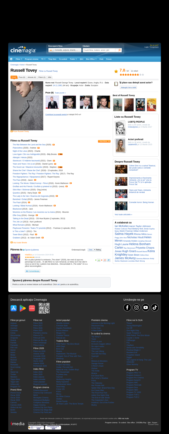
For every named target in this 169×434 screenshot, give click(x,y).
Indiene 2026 (38, 363)
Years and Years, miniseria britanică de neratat (140, 191)
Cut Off (129, 328)
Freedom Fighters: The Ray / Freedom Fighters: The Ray (36, 174)
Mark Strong (140, 261)
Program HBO (132, 390)
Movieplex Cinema (41, 398)
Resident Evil (132, 352)
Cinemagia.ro (23, 49)
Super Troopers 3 (134, 333)
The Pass (17, 180)
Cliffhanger (131, 340)
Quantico (17, 193)
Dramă (13, 340)
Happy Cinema (39, 405)
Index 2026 (37, 372)
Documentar (15, 335)
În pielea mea (61, 374)
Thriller (13, 374)
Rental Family (61, 401)
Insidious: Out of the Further (102, 402)
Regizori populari (40, 384)
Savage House (97, 363)
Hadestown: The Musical (66, 354)
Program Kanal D (134, 380)
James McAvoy (125, 258)
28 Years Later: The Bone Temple (70, 404)
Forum (108, 59)
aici (58, 284)
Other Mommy (132, 364)
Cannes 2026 (16, 405)
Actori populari (39, 382)
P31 (128, 343)
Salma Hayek (124, 233)
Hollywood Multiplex (41, 400)
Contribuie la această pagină (56, 114)
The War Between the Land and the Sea (29, 145)
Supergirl (95, 356)
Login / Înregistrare (152, 47)
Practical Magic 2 (133, 350)
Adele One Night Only (100, 395)
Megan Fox (60, 333)
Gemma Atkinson (143, 258)
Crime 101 (60, 389)
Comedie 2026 (39, 356)
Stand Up (14, 372)
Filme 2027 (37, 326)
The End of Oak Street (100, 398)
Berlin (13, 410)
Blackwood (17, 209)
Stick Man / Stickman (21, 190)
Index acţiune (38, 377)
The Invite (95, 371)
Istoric (13, 352)
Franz (93, 381)
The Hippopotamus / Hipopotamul (26, 177)
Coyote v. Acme (133, 338)
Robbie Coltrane (121, 229)
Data (90, 250)
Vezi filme (103, 141)
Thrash (129, 323)
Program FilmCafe (134, 385)
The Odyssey (96, 383)
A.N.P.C (74, 424)
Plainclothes (18, 148)
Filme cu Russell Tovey (48, 71)
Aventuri (14, 328)
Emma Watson (62, 330)
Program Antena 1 (134, 375)
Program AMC (132, 383)
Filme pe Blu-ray (40, 340)
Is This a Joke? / (20, 231)
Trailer (54, 144)
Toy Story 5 (96, 337)
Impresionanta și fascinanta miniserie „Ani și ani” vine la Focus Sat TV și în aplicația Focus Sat (140, 181)
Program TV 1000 (134, 392)
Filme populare (63, 361)
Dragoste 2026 (39, 359)
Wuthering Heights (63, 379)
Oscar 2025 (15, 398)
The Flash (17, 202)
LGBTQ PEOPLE (136, 122)
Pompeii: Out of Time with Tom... (69, 356)
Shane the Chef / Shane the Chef (26, 170)
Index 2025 (37, 374)
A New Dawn (96, 330)
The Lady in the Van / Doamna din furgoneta (31, 196)
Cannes (14, 402)
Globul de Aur (16, 407)
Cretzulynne (133, 127)
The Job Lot (18, 222)
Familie (13, 343)
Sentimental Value (63, 384)
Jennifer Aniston (62, 323)
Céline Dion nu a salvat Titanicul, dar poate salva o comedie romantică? (142, 168)
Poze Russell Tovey (21, 131)
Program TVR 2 (133, 397)
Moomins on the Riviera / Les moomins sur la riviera (34, 212)
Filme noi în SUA (135, 320)
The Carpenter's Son (99, 400)
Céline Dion (144, 255)
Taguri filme (15, 379)
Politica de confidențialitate (60, 424)
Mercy (58, 394)
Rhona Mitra (140, 234)
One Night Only (133, 330)
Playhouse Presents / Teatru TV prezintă (29, 228)
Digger (129, 357)
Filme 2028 (37, 323)
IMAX (35, 395)
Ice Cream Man (97, 390)
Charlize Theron (62, 335)
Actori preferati (135, 139)
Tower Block (18, 234)
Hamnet (59, 377)
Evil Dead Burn (97, 376)
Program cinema (31, 59)
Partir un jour (96, 341)
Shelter (59, 399)
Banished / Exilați (20, 199)
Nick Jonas (144, 229)
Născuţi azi (60, 338)
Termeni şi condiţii (34, 424)
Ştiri (81, 59)
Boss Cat (60, 349)
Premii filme (16, 390)
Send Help (60, 387)
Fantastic (14, 345)
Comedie (14, 330)
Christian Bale (62, 326)
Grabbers (17, 238)
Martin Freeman (126, 231)
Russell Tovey (24, 70)
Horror (13, 350)
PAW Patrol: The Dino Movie (67, 344)
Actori (22, 65)
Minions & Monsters (99, 361)
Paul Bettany (133, 229)
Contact (46, 424)
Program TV (15, 387)
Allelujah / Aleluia (20, 157)
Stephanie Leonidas (127, 261)
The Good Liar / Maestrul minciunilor (27, 167)
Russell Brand (141, 251)
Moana (59, 351)
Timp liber (52, 59)
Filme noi (37, 320)
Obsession (95, 349)
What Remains (19, 225)
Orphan (94, 368)
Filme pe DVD (39, 338)
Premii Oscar (16, 393)
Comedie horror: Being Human (141, 202)
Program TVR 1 (133, 395)
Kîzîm (58, 392)
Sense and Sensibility (135, 348)
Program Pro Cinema (135, 378)
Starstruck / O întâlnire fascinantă (26, 161)
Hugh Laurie (122, 244)
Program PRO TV (134, 373)
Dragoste (14, 338)
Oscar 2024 (15, 400)
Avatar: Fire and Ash (64, 367)
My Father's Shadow (99, 378)
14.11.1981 (57, 85)
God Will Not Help (98, 354)
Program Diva (132, 387)
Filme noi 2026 (39, 351)
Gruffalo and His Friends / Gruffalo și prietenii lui (32, 186)
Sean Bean (134, 254)
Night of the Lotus (20, 151)
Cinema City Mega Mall (42, 410)
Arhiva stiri (15, 384)
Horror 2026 (38, 361)
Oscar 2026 (15, 395)
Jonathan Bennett (144, 241)
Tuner (93, 339)
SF (12, 370)
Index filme (38, 369)
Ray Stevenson (129, 248)
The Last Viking (97, 351)
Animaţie (14, 326)
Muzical (14, 360)
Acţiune (14, 323)
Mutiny (94, 405)
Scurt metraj (15, 367)
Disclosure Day (97, 326)
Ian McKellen (122, 226)
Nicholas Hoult (135, 237)
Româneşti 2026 (40, 366)
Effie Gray (17, 215)
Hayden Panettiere (63, 328)
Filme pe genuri (18, 320)
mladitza (28, 255)
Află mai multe (123, 418)
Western (14, 377)
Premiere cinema (40, 333)
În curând (63, 59)
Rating (98, 250)
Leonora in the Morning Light (103, 323)
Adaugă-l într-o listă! (128, 87)
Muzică (13, 357)
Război (13, 362)
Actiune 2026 (38, 354)
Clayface (130, 345)
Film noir (14, 348)
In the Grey (95, 328)
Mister (13, 355)
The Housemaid (62, 372)
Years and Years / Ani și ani (24, 164)
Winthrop (60, 359)
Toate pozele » (60, 93)
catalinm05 (132, 144)
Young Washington (134, 326)
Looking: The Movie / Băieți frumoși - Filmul (30, 183)
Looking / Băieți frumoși (22, 206)
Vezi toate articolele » (123, 214)
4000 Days (60, 346)
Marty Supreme (62, 382)
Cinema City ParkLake (42, 412)
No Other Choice (63, 396)
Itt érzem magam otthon (101, 344)
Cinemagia (15, 65)
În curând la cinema (100, 333)
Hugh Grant (129, 251)
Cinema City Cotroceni (42, 393)
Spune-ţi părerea (32, 250)
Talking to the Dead (21, 218)
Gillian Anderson (140, 231)
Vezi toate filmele (20, 243)
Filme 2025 (37, 330)
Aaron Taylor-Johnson (140, 226)
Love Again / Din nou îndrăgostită (26, 154)
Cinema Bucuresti (40, 390)
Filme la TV (38, 335)
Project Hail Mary (63, 365)
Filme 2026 (37, 328)
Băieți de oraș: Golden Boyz (67, 370)
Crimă (13, 333)
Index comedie (39, 379)
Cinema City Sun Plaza (42, 407)
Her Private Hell (97, 385)
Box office (131, 422)
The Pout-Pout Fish (99, 393)
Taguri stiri (15, 382)
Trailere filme (62, 341)
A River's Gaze (97, 366)
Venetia (14, 412)
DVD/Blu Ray (141, 422)
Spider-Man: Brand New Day (103, 388)
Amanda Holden (130, 241)
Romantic (14, 365)
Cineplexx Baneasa (41, 402)
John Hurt (123, 238)
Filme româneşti (39, 343)
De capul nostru (97, 346)
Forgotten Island (133, 355)
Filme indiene (38, 345)
